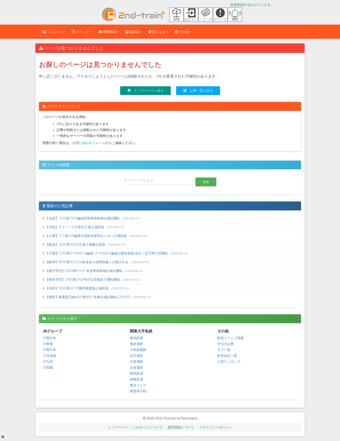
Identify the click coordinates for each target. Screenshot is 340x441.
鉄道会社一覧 (227, 356)
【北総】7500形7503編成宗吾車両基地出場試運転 (81, 218)
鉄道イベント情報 (230, 338)
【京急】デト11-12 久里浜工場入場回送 (73, 227)
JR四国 (47, 367)
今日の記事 (225, 344)
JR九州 (47, 361)
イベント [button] (82, 32)
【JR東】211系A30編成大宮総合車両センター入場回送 (85, 236)
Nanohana (189, 418)
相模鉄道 (136, 379)
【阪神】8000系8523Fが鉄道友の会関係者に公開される (85, 262)
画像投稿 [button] (109, 32)
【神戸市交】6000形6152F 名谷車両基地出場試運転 (82, 271)
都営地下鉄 (138, 391)
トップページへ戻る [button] (145, 90)
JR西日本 (49, 350)
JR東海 (47, 344)
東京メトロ (138, 385)
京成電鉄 (136, 367)
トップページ (118, 427)
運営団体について (181, 427)
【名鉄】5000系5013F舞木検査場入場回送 (75, 288)
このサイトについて (147, 427)
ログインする (261, 5)
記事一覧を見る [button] (198, 90)
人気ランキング (228, 361)
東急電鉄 (136, 344)
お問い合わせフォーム (88, 143)
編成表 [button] (133, 32)
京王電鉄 (136, 356)
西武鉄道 (136, 373)
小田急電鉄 (138, 350)
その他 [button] (183, 32)
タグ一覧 (223, 350)
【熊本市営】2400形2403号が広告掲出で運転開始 (81, 279)
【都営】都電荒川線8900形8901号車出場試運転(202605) (86, 297)
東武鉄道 (136, 338)
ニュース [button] (53, 32)
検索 (206, 182)
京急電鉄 (136, 361)
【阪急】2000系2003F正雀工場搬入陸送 (74, 244)
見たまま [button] (158, 32)
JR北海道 (49, 356)
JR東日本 (49, 338)
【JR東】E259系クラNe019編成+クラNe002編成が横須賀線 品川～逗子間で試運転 (105, 253)
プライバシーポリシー (215, 427)
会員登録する (240, 5)
